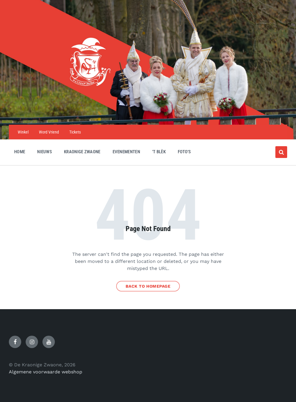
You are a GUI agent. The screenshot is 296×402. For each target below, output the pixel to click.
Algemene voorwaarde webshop (45, 372)
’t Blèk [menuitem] (159, 151)
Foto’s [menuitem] (184, 151)
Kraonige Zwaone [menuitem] (82, 151)
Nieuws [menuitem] (44, 151)
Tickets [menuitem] (75, 132)
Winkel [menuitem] (23, 132)
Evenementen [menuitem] (126, 151)
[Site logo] (148, 113)
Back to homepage (148, 286)
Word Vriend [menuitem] (49, 132)
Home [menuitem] (19, 151)
